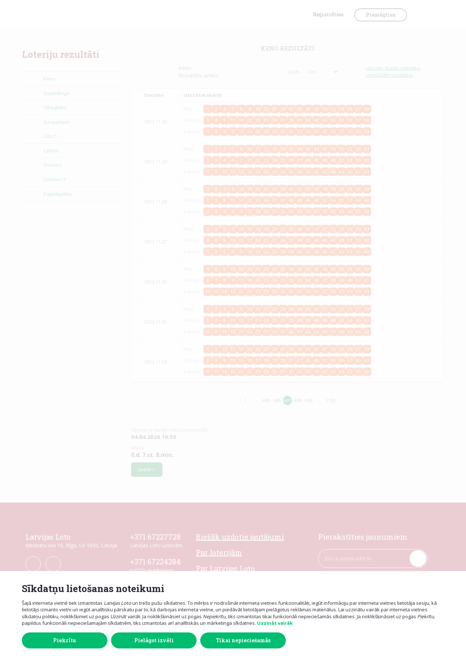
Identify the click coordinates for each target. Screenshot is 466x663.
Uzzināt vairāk (275, 623)
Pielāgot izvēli (154, 640)
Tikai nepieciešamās (243, 640)
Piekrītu (64, 640)
